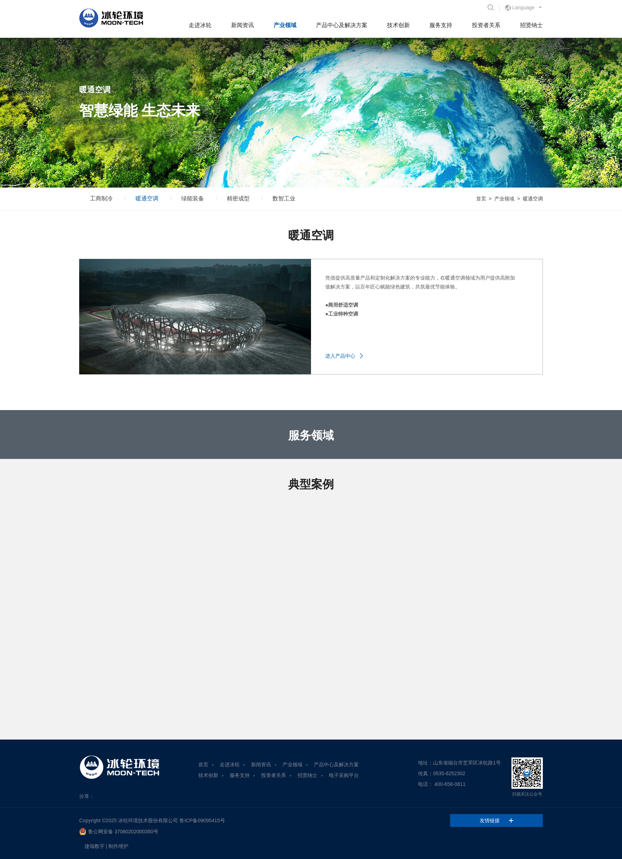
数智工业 (283, 198)
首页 (481, 198)
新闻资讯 (242, 25)
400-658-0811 (449, 784)
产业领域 (285, 25)
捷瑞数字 (94, 846)
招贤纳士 (531, 25)
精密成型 (238, 198)
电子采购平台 (344, 775)
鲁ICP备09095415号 (202, 820)
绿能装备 (192, 198)
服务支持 (440, 25)
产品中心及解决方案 (341, 25)
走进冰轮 (200, 25)
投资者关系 (486, 25)
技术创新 (398, 25)
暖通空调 (147, 198)
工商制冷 (101, 198)
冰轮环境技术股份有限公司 (148, 820)
